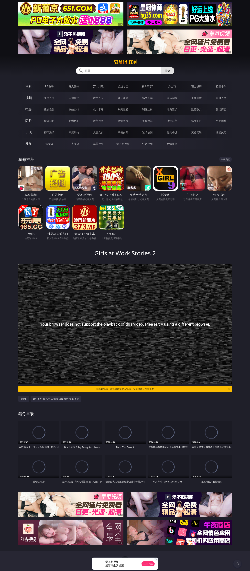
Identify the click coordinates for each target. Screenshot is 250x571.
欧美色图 (98, 121)
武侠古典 (123, 132)
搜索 (167, 70)
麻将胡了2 (147, 86)
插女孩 (49, 144)
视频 (28, 98)
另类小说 (172, 132)
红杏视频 (147, 144)
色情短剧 (172, 144)
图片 (28, 121)
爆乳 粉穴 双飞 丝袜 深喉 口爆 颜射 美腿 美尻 (56, 398)
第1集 (24, 398)
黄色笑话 (196, 132)
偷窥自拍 (49, 121)
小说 (28, 132)
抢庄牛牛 (221, 86)
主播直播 (196, 98)
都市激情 (49, 132)
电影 (28, 109)
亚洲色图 (74, 121)
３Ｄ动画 (123, 98)
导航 (28, 143)
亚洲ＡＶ (49, 98)
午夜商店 (74, 144)
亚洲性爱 (49, 109)
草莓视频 (98, 144)
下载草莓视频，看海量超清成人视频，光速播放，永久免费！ (162, 389)
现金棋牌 (196, 86)
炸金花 (172, 86)
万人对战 (98, 86)
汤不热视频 (123, 144)
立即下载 (148, 563)
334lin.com (125, 62)
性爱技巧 (221, 132)
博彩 (28, 86)
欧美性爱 (123, 109)
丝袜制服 (172, 98)
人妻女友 (98, 132)
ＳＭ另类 (221, 98)
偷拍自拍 (74, 109)
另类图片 (221, 121)
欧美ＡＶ (98, 98)
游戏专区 (123, 86)
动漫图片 (123, 121)
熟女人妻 (147, 98)
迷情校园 (147, 132)
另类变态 (221, 109)
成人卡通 (98, 109)
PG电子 (49, 86)
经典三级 (172, 109)
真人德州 (74, 86)
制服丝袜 (147, 109)
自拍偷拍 (74, 98)
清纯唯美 (172, 121)
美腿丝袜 (147, 121)
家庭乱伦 (74, 132)
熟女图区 (196, 121)
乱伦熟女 (196, 109)
